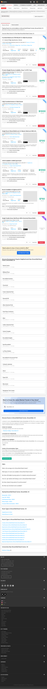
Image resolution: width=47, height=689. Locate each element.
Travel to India (3, 658)
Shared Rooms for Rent (7, 514)
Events (3, 5)
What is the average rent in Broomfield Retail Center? (23, 468)
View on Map (8, 43)
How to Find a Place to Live (6, 611)
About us (2, 664)
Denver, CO (28, 42)
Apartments (40, 8)
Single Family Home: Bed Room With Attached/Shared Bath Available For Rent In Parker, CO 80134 (19, 218)
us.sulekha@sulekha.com (9, 562)
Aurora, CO (8, 104)
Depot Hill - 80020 (6, 497)
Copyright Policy (4, 671)
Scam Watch (3, 625)
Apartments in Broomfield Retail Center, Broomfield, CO (14, 527)
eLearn (2, 681)
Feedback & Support (7, 565)
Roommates (9, 5)
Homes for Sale (4, 618)
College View (29, 45)
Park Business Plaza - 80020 (8, 499)
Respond (41, 64)
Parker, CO (8, 221)
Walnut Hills (9, 77)
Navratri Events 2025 (5, 648)
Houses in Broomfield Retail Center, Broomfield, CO (13, 535)
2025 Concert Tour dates (5, 651)
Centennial (12, 76)
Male (19, 50)
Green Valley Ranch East (14, 136)
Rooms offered (5, 25)
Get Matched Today (23, 253)
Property (2, 677)
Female (19, 170)
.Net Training (3, 631)
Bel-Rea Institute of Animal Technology (16, 91)
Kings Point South (13, 223)
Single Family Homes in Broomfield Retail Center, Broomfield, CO (16, 529)
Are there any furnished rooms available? (23, 485)
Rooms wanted (15, 24)
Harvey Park (12, 45)
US (2, 600)
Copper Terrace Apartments (15, 165)
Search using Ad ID (39, 16)
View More (34, 64)
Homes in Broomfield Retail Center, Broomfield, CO (13, 533)
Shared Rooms (25, 8)
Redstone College (6, 550)
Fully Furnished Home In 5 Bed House (12, 101)
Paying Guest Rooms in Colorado (16, 11)
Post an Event (3, 652)
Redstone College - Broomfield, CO (10, 430)
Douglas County (14, 221)
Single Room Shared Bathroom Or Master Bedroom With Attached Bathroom (19, 131)
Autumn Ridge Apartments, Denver (12, 40)
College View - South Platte (20, 45)
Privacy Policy (3, 668)
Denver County (14, 134)
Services (2, 617)
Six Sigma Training (4, 637)
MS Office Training (4, 642)
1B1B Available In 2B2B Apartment (11, 160)
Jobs (35, 5)
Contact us (3, 665)
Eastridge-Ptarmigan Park (15, 107)
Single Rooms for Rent (7, 512)
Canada (3, 602)
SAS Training (3, 641)
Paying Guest (32, 8)
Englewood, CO (9, 74)
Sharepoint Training (4, 634)
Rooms (10, 8)
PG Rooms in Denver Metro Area (29, 11)
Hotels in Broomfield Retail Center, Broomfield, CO (13, 539)
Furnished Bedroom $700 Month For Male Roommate (17, 37)
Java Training (3, 635)
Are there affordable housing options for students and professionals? (23, 475)
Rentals (16, 5)
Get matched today (7, 458)
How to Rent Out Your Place (6, 610)
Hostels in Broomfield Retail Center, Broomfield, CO (13, 537)
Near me (3, 8)
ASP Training (3, 638)
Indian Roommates (4, 11)
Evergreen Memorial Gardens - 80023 (10, 503)
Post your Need (6, 576)
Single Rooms (16, 8)
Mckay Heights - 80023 (7, 501)
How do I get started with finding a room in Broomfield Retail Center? (23, 478)
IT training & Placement (26, 5)
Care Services (41, 5)
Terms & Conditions (4, 667)
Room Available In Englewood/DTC (12, 189)
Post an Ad (3, 624)
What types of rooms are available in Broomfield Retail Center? (23, 471)
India (3, 604)
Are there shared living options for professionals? (23, 482)
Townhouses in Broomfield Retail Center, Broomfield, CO (14, 524)
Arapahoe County (16, 74)
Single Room (13, 50)
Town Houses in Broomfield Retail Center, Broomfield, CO (14, 531)
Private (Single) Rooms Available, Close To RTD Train (17, 70)
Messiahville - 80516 (6, 495)
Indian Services (4, 678)
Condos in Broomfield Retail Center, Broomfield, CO (13, 522)
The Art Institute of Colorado (14, 59)
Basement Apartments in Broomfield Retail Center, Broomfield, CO (16, 541)
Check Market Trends (23, 410)
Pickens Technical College (14, 150)
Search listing (5, 16)
